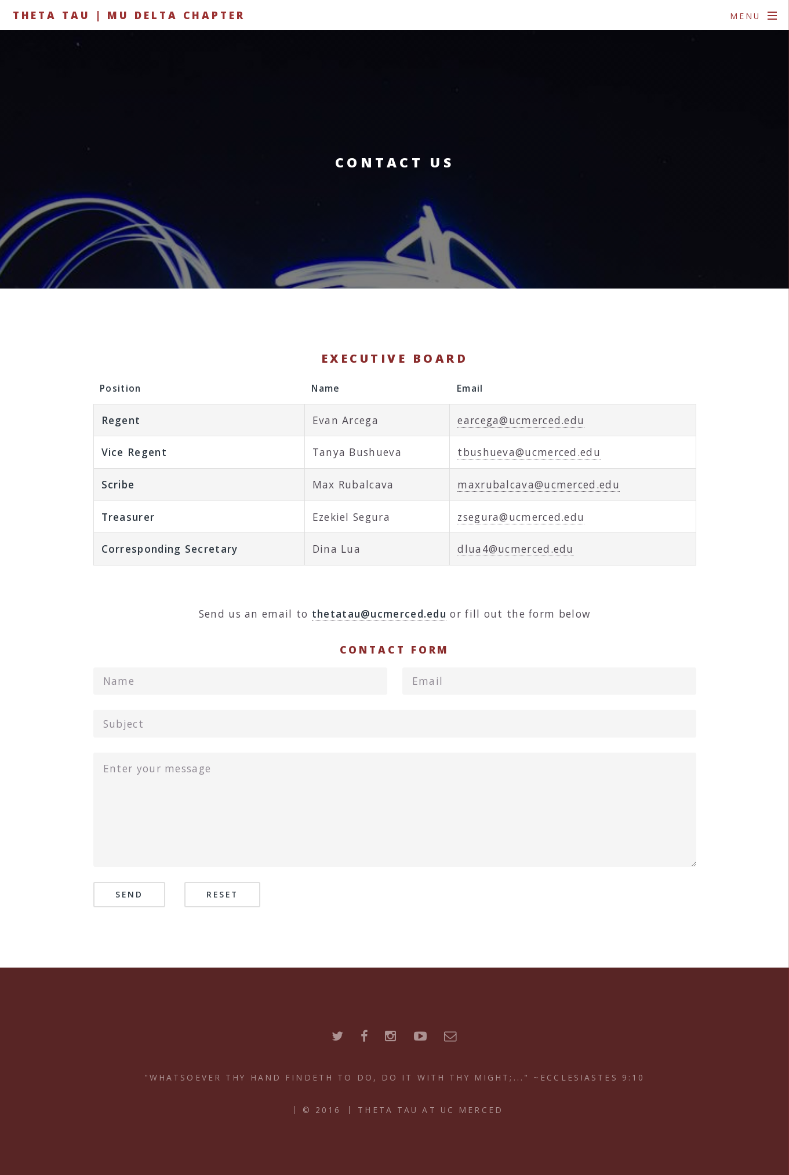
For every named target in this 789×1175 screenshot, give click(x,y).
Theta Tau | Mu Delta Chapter (129, 15)
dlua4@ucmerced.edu (515, 549)
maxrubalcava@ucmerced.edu (538, 484)
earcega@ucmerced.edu (520, 420)
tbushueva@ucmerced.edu (529, 452)
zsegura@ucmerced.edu (520, 517)
